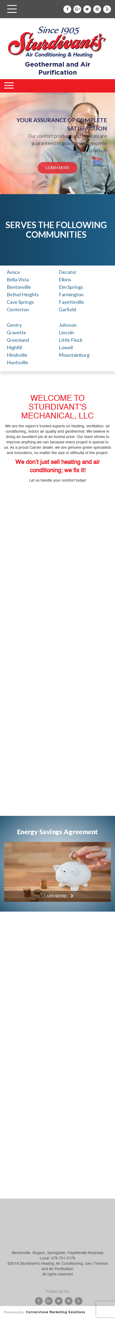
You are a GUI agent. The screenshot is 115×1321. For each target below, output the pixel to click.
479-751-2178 (63, 1276)
